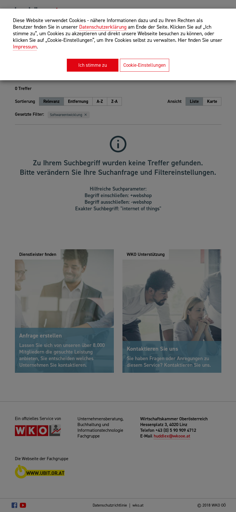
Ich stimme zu (92, 65)
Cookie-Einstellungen (144, 65)
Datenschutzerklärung (102, 26)
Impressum (25, 46)
